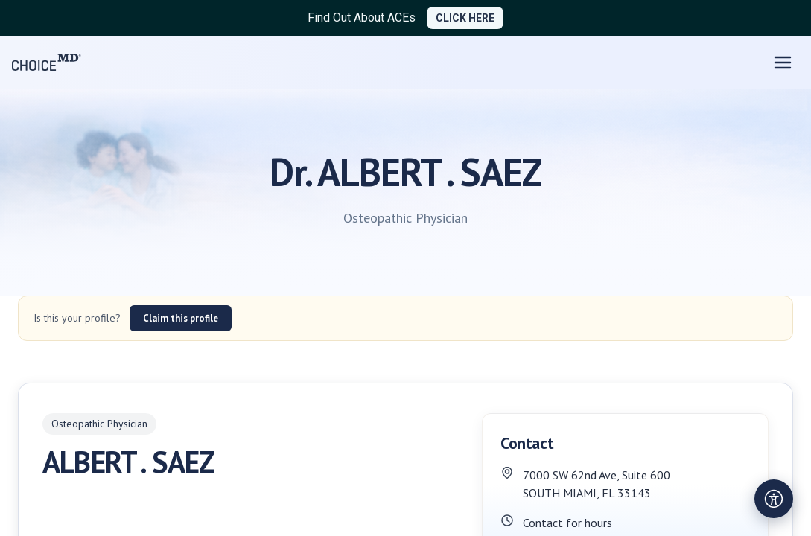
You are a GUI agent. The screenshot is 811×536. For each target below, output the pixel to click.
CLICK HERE (465, 18)
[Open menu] (782, 62)
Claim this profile (180, 318)
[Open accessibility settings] (773, 498)
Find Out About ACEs (362, 17)
